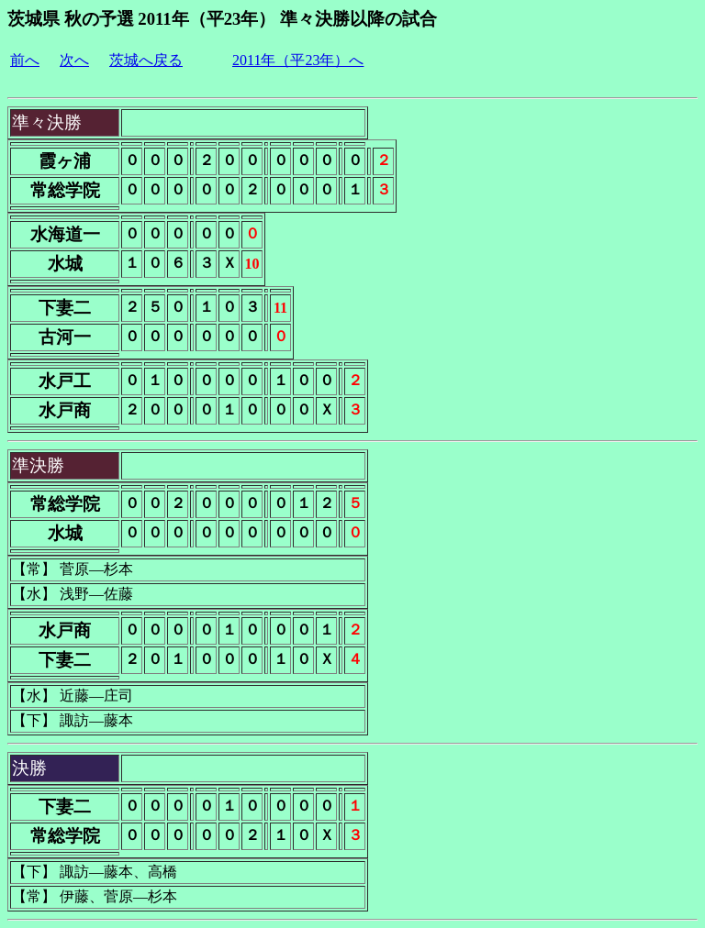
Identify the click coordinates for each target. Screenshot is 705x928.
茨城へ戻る (146, 60)
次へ (74, 60)
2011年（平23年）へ (298, 60)
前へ (24, 60)
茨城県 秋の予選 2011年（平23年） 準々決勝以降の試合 (222, 18)
